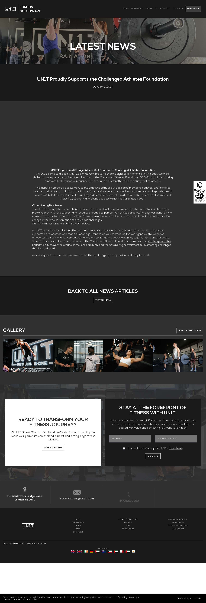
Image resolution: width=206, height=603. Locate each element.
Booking (128, 563)
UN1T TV (78, 569)
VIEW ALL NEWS (103, 342)
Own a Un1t (193, 9)
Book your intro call (128, 560)
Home (125, 9)
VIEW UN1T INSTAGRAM (190, 371)
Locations (178, 9)
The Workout (162, 9)
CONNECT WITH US (53, 489)
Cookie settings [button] (184, 598)
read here (175, 490)
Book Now (136, 9)
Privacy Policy (128, 569)
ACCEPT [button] (197, 598)
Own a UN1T (78, 572)
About (148, 9)
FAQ (128, 566)
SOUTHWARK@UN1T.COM (77, 541)
